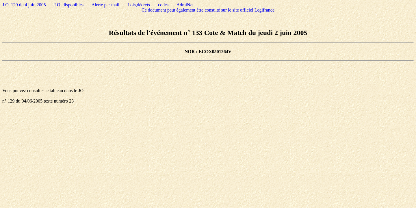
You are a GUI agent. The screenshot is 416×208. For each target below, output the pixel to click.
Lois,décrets (138, 4)
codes (163, 4)
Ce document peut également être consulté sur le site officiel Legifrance (208, 10)
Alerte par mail (105, 4)
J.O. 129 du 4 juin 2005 (24, 4)
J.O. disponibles (69, 4)
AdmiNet (185, 4)
